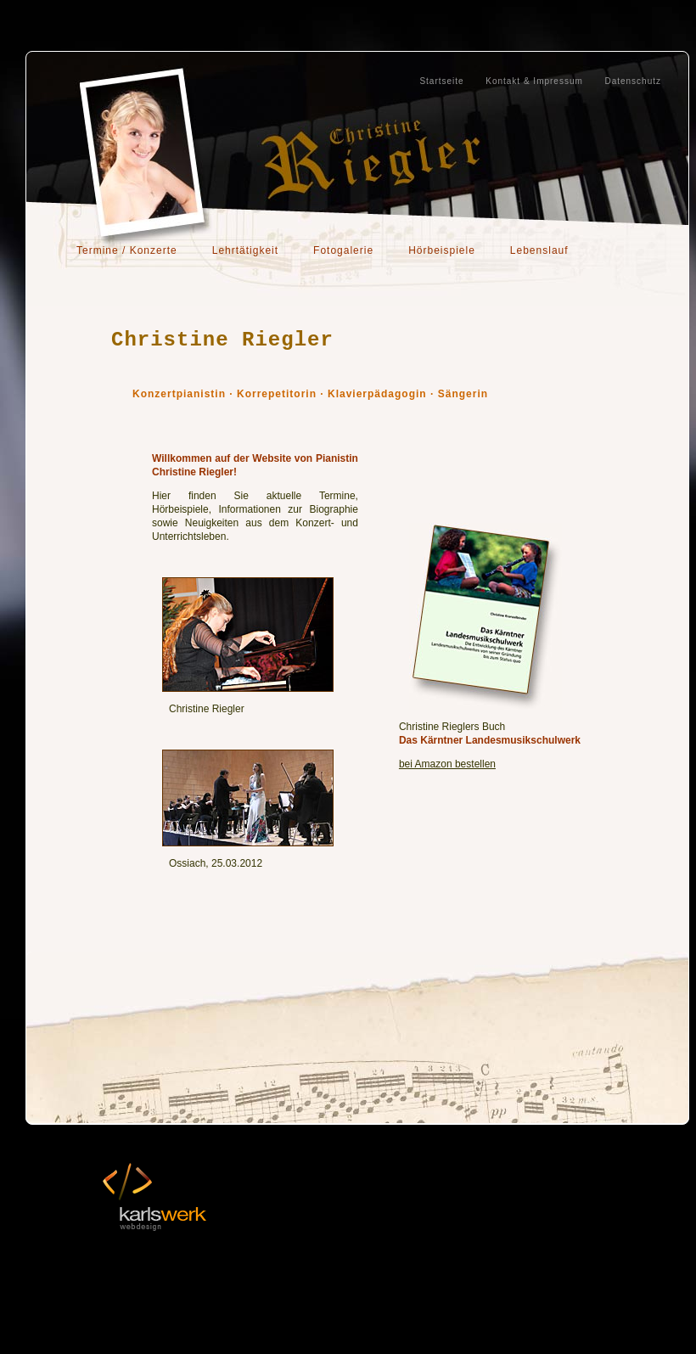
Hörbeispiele (441, 250)
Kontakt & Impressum (534, 81)
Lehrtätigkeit (245, 250)
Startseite (441, 81)
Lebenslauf (539, 250)
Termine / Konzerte (126, 250)
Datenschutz (632, 81)
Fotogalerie (343, 250)
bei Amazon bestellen (447, 764)
